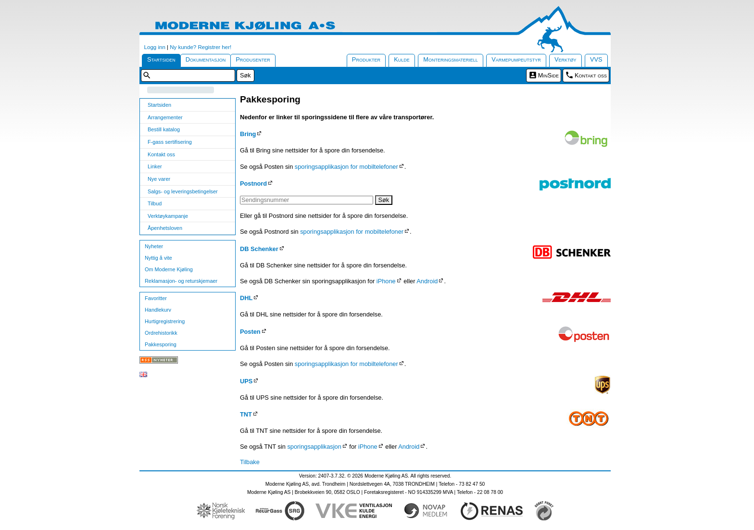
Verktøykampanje (168, 216)
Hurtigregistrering (165, 321)
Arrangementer (165, 117)
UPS (246, 381)
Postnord (253, 183)
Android (427, 281)
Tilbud (155, 203)
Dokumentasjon (206, 59)
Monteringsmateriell (450, 59)
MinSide (548, 75)
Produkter (366, 59)
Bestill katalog (164, 129)
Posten (250, 331)
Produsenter (253, 59)
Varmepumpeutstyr (516, 59)
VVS (596, 59)
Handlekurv (158, 310)
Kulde (402, 59)
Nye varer (159, 179)
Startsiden (161, 59)
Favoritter (156, 298)
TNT (246, 414)
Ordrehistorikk (161, 333)
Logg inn (154, 47)
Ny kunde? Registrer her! (200, 47)
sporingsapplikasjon (314, 446)
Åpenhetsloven (165, 228)
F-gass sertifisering (170, 142)
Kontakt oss (591, 75)
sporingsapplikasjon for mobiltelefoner (346, 166)
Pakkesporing (160, 344)
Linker (155, 166)
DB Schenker (259, 248)
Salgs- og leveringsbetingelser (183, 191)
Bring (248, 134)
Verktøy (565, 59)
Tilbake (250, 462)
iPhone (386, 281)
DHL (246, 298)
